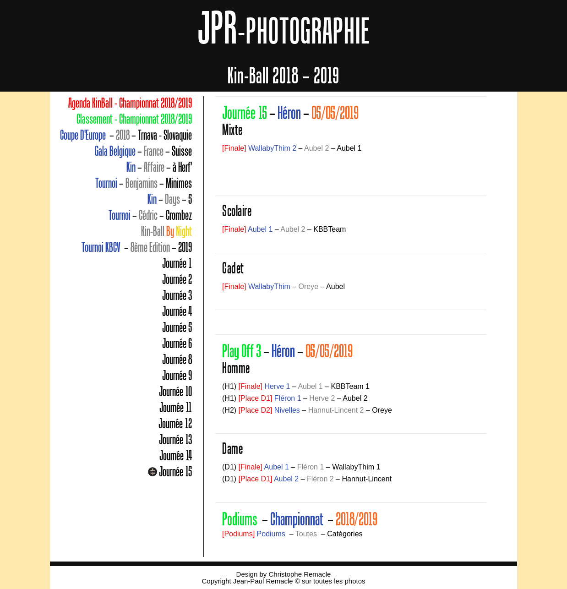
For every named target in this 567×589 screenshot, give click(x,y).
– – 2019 (137, 247)
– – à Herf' (159, 167)
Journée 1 (177, 263)
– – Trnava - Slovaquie (126, 135)
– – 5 (169, 199)
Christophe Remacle (299, 574)
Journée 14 (175, 456)
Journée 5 (177, 327)
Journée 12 (175, 424)
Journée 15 (175, 472)
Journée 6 (177, 343)
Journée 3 (177, 295)
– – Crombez (150, 215)
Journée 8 (177, 359)
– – (143, 151)
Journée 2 (177, 279)
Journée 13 (175, 440)
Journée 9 (177, 375)
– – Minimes (143, 183)
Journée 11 (175, 407)
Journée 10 (175, 391)
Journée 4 (177, 311)
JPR (283, 27)
